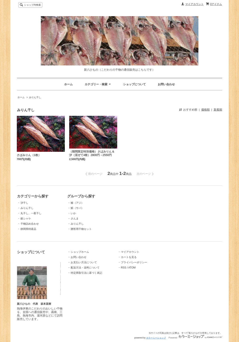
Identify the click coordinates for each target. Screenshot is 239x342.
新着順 (218, 109)
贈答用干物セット (81, 229)
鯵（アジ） (77, 202)
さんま (75, 218)
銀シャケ (26, 218)
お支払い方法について (84, 262)
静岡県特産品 (28, 229)
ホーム (68, 84)
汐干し (24, 202)
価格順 (205, 109)
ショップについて (134, 84)
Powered (195, 338)
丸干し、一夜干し (31, 213)
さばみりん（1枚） (29, 155)
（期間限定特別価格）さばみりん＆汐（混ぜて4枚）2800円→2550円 (92, 153)
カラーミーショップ (156, 338)
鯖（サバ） (77, 208)
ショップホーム (80, 251)
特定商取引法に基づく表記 (86, 272)
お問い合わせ (166, 84)
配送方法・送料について (85, 267)
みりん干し (35, 97)
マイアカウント (194, 4)
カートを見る (129, 257)
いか (73, 213)
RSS (123, 267)
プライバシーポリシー (134, 262)
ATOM (132, 267)
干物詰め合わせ (30, 223)
